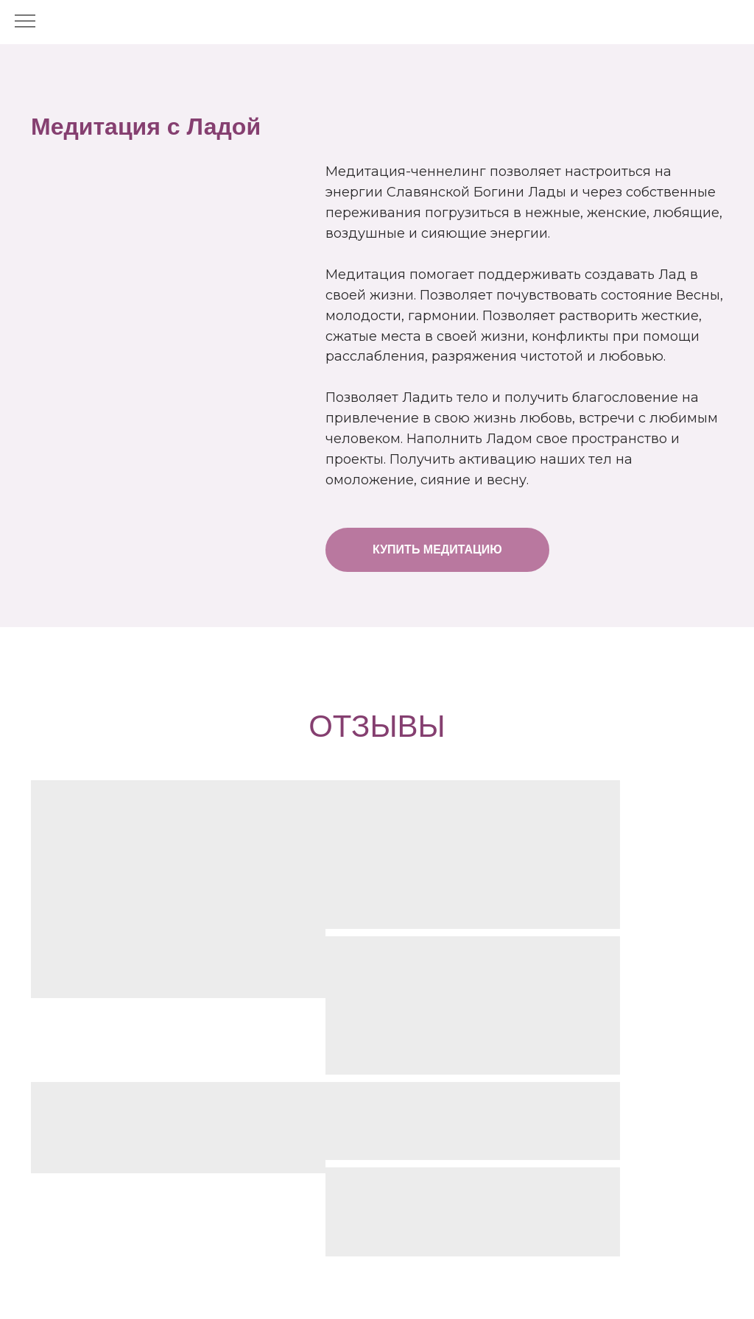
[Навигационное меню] (25, 22)
